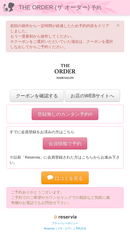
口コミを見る (65, 178)
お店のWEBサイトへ (92, 95)
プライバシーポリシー (65, 223)
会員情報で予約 (65, 143)
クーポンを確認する (37, 95)
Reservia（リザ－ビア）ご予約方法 (65, 228)
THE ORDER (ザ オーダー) (60, 7)
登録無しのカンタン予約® (65, 114)
